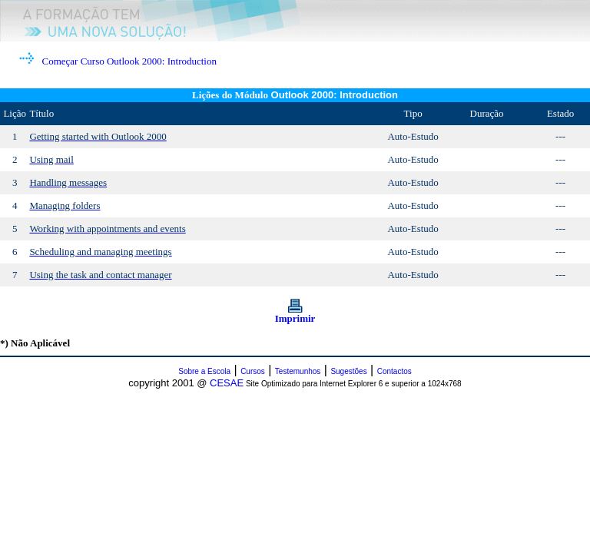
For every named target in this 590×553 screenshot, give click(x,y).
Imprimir (295, 318)
